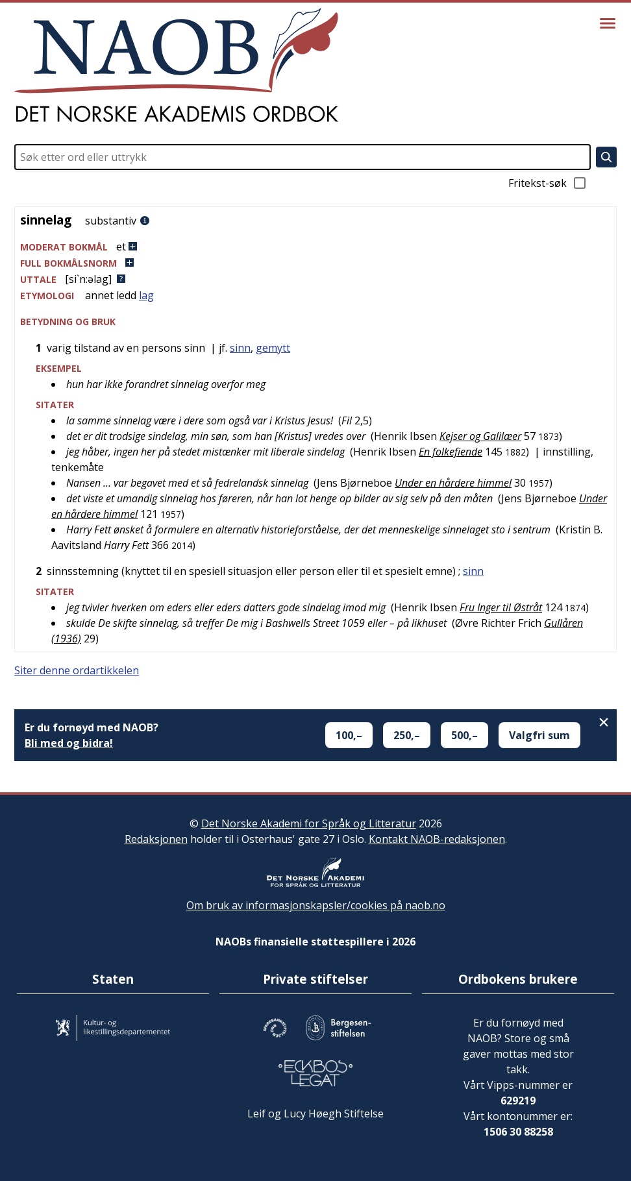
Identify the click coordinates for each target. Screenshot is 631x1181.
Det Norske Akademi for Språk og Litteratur (308, 823)
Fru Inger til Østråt (501, 607)
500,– (464, 735)
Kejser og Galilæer (480, 436)
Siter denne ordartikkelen (76, 670)
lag (146, 295)
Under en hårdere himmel (453, 483)
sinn (240, 348)
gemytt (273, 348)
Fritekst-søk (548, 183)
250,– (406, 735)
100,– (349, 735)
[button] (315, 247)
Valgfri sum (539, 735)
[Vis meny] (607, 23)
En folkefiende (450, 451)
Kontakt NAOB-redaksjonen (437, 839)
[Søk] (606, 157)
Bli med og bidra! (69, 743)
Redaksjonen (156, 839)
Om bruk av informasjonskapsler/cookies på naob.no (315, 905)
